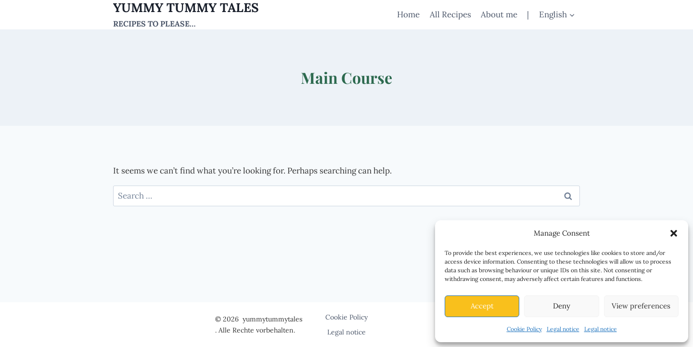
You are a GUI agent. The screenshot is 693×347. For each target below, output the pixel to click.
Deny (561, 305)
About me (499, 14)
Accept (482, 305)
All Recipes (450, 14)
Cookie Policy (524, 329)
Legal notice (563, 329)
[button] (674, 233)
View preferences (641, 305)
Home (408, 14)
